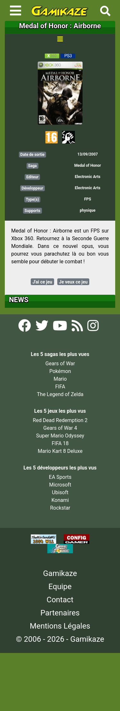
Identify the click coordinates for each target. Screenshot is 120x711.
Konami (60, 500)
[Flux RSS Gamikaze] (78, 328)
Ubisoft (60, 492)
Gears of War (60, 363)
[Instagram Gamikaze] (93, 328)
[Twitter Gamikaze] (43, 328)
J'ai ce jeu (42, 281)
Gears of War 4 (60, 428)
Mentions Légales (60, 626)
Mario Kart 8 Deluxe (60, 451)
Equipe (59, 586)
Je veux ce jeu (73, 281)
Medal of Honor (87, 165)
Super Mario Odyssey (60, 436)
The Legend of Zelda (60, 394)
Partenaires (60, 612)
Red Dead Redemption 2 (60, 420)
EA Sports (60, 477)
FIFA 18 (60, 443)
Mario (60, 379)
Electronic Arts (87, 176)
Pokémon (60, 371)
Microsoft (60, 485)
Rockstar (60, 508)
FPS (87, 199)
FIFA (60, 387)
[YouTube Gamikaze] (60, 328)
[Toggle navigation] (15, 10)
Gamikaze (60, 573)
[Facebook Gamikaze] (25, 328)
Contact (60, 599)
